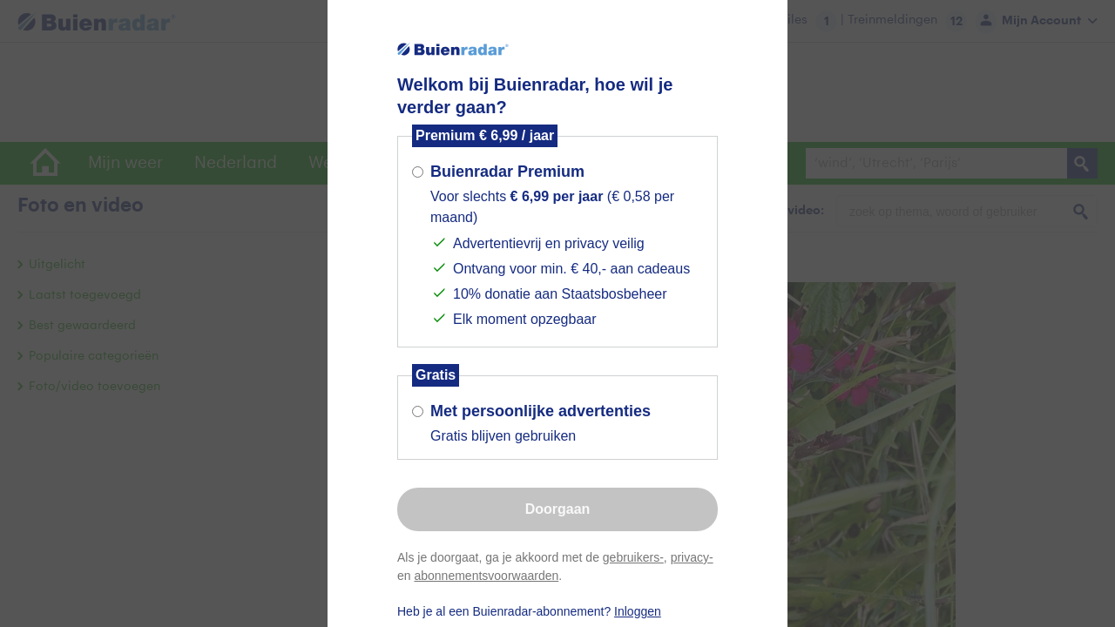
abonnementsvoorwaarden (486, 576)
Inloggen (637, 611)
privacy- (692, 557)
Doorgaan (558, 509)
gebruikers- (633, 557)
